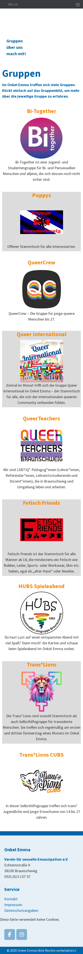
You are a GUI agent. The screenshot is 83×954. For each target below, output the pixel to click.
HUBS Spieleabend (41, 586)
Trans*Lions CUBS (41, 754)
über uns (14, 47)
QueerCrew (41, 262)
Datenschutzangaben (21, 910)
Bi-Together (41, 110)
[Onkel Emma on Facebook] (9, 934)
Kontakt (11, 898)
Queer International (41, 334)
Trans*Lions (41, 664)
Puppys (41, 195)
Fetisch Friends (41, 502)
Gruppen (14, 40)
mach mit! (16, 53)
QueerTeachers (41, 418)
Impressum (13, 904)
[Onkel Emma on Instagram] (21, 934)
